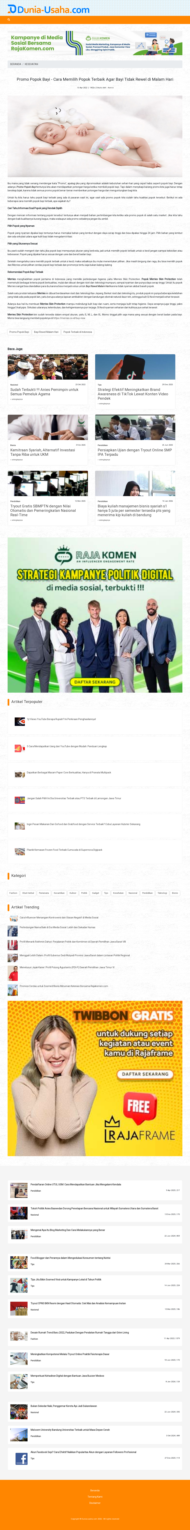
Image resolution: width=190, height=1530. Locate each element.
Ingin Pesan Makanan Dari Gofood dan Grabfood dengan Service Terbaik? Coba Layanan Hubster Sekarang (83, 824)
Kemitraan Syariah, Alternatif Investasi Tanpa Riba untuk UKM (42, 452)
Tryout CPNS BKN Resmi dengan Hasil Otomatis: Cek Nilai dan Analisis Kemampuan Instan (78, 1303)
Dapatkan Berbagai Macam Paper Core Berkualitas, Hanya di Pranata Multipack (69, 772)
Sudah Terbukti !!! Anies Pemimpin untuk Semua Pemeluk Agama (44, 392)
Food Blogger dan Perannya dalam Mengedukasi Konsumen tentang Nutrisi (70, 1258)
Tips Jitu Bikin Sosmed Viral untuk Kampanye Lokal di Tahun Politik (66, 1279)
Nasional (14, 385)
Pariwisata (44, 893)
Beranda (95, 1490)
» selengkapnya (16, 399)
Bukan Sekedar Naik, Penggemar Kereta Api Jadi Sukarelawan (64, 1406)
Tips (99, 385)
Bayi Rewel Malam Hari (46, 332)
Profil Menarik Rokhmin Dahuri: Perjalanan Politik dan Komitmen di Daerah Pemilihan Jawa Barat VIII (73, 941)
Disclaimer (95, 1503)
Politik (84, 893)
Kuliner (73, 893)
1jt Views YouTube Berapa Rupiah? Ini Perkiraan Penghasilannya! (61, 719)
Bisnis (13, 445)
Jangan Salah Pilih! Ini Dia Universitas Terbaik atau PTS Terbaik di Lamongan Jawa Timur (74, 798)
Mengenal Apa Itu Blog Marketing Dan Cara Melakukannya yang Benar (68, 1230)
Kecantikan (59, 893)
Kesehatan (118, 893)
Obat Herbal (28, 893)
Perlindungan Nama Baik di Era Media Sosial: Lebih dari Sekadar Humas (57, 927)
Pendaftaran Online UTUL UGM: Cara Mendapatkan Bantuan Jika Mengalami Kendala (76, 1184)
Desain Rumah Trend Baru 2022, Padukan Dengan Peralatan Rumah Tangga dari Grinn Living (80, 1332)
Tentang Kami (95, 1496)
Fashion (13, 893)
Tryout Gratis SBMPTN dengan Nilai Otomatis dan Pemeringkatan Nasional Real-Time (43, 510)
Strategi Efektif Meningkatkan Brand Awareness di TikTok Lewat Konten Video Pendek (133, 394)
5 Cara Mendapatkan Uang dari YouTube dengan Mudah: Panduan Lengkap (67, 746)
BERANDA (15, 64)
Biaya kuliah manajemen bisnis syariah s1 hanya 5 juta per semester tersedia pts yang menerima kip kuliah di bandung (134, 510)
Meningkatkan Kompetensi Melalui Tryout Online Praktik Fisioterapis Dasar (70, 1354)
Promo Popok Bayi (19, 332)
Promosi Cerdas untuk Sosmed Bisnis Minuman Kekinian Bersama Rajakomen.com (64, 986)
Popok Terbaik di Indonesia (78, 332)
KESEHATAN (31, 64)
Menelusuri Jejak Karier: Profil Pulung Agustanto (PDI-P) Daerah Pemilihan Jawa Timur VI (67, 967)
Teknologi (162, 893)
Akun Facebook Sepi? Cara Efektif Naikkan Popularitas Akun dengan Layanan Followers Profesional (83, 1452)
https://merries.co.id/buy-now (69, 318)
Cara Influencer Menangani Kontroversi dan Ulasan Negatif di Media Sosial (59, 917)
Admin (111, 88)
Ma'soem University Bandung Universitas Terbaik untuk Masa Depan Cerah (70, 1430)
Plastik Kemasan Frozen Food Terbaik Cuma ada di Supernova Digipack (64, 849)
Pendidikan (103, 445)
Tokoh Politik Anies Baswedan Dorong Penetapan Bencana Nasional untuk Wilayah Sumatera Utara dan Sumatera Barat (94, 1208)
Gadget (95, 893)
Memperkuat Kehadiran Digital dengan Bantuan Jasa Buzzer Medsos (67, 1375)
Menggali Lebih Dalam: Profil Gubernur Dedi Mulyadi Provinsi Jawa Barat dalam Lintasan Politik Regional (75, 955)
